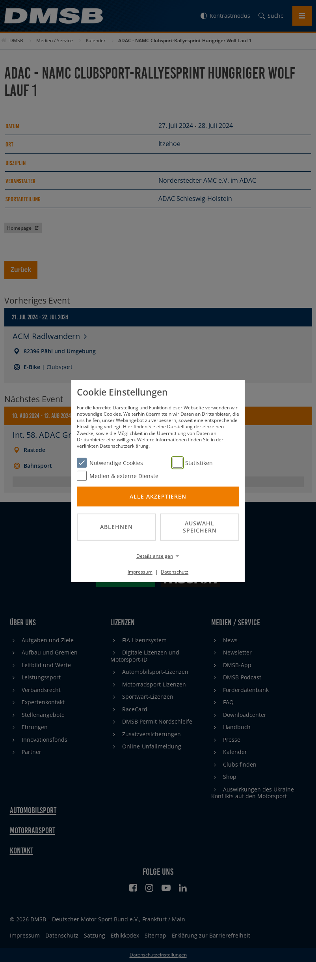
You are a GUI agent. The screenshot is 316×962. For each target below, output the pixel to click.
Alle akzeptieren (158, 496)
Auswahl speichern (200, 526)
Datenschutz (174, 571)
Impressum (140, 571)
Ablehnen (116, 527)
